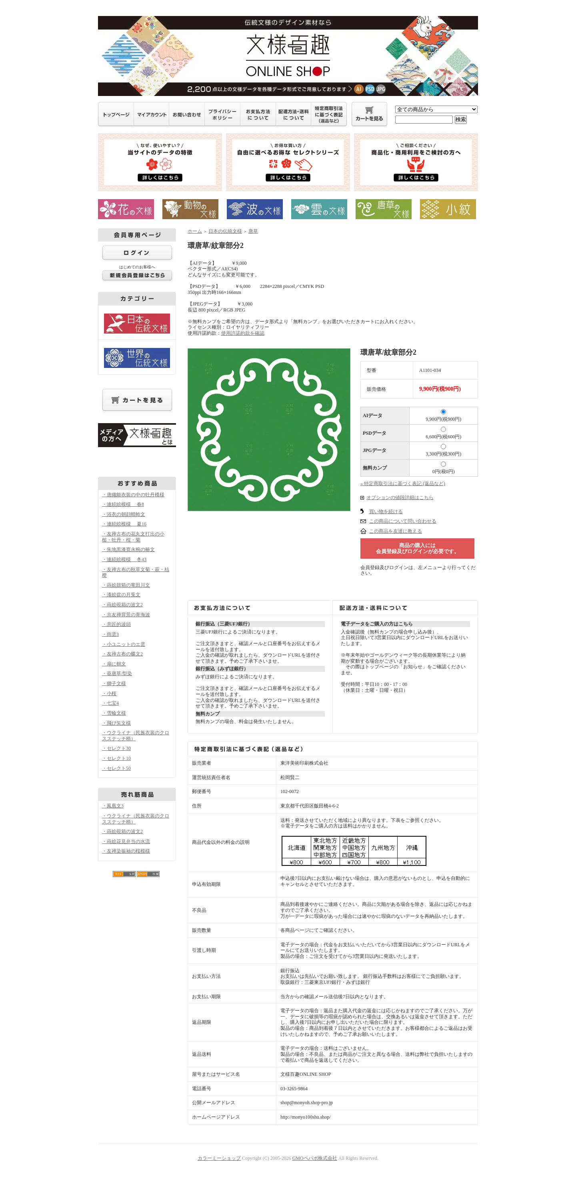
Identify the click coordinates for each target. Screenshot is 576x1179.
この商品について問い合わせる (402, 521)
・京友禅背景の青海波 (126, 614)
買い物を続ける (386, 511)
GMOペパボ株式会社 (314, 1158)
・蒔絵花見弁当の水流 (126, 841)
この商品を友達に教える (395, 531)
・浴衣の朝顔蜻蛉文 (123, 514)
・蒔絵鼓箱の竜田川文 (126, 585)
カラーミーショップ (219, 1158)
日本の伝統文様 (225, 231)
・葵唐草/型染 (117, 673)
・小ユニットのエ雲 (123, 644)
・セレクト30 (116, 748)
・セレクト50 (116, 768)
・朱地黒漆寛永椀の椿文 (128, 549)
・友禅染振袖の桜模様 (126, 851)
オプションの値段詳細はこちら (400, 497)
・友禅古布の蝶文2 (122, 654)
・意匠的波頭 (116, 624)
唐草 (253, 231)
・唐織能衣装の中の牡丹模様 (133, 495)
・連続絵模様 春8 (123, 504)
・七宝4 (110, 703)
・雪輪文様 (114, 713)
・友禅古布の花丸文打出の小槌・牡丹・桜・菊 (133, 537)
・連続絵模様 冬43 (124, 559)
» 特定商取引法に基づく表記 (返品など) (402, 483)
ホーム (195, 231)
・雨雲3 (110, 634)
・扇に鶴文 (114, 664)
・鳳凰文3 (113, 806)
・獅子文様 (114, 683)
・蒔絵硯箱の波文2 (122, 604)
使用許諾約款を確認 (242, 333)
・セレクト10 (116, 758)
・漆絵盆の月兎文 (121, 594)
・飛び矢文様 (116, 723)
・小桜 (109, 693)
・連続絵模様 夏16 (124, 524)
